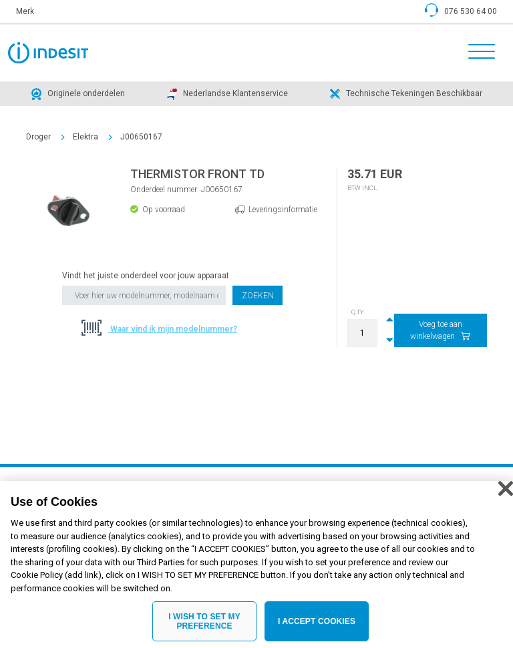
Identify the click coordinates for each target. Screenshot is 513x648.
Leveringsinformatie (282, 209)
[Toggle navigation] (477, 52)
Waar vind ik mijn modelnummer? (172, 329)
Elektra (85, 136)
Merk (25, 11)
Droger (38, 136)
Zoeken (258, 295)
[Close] (505, 497)
